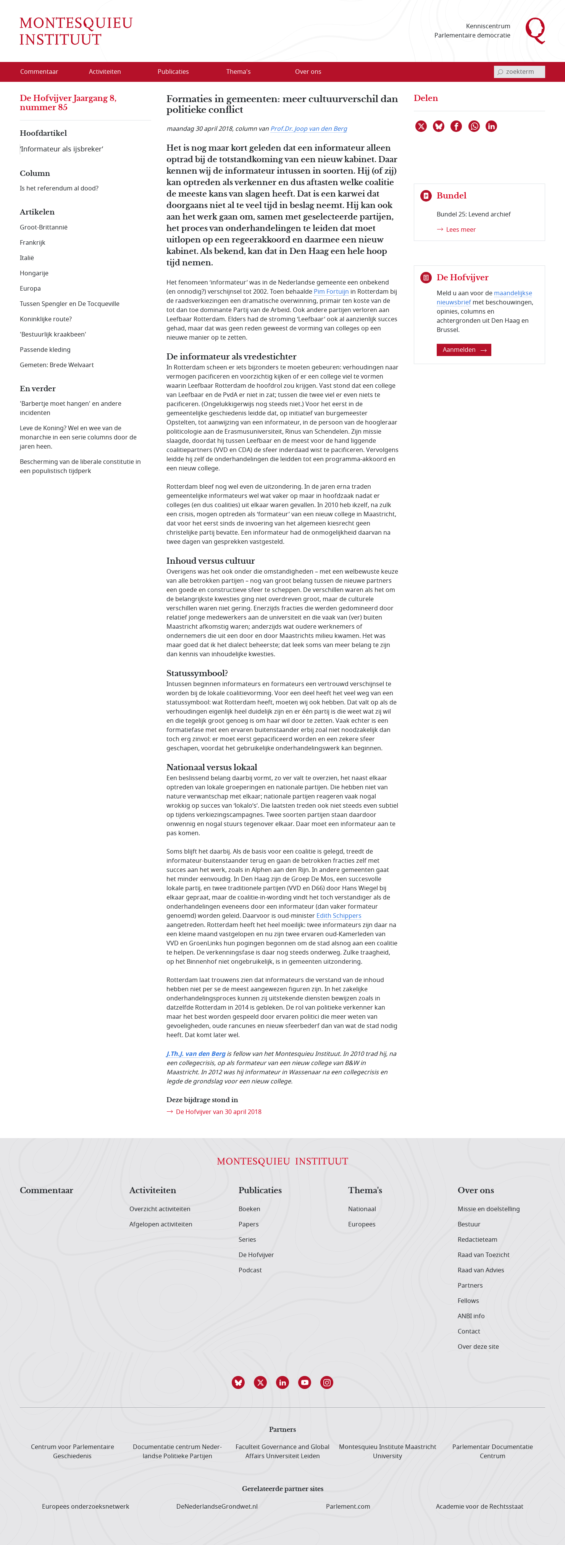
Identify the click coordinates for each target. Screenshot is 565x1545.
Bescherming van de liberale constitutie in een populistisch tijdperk (80, 466)
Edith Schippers (339, 915)
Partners (470, 1285)
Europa (30, 288)
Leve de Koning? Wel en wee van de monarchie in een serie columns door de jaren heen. (78, 437)
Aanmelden (465, 350)
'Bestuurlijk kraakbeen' (53, 334)
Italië (27, 258)
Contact (469, 1331)
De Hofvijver (256, 1255)
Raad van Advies (481, 1270)
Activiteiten (152, 1190)
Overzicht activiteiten (159, 1209)
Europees (362, 1224)
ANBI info (471, 1316)
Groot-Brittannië (44, 227)
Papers (249, 1224)
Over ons (476, 1190)
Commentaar (46, 1190)
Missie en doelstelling (489, 1209)
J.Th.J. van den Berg (195, 1053)
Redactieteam (477, 1239)
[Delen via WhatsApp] (474, 126)
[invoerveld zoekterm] (519, 72)
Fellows (468, 1301)
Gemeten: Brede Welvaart (57, 365)
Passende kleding (45, 350)
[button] (238, 1382)
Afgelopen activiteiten (160, 1224)
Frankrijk (32, 242)
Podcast (250, 1270)
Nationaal (362, 1209)
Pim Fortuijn (331, 291)
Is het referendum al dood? (59, 188)
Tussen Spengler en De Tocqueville (69, 304)
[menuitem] (44, 72)
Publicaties (260, 1190)
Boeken (249, 1209)
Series (247, 1239)
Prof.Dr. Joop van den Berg (308, 128)
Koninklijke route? (46, 319)
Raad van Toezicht (484, 1255)
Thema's (365, 1190)
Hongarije (34, 273)
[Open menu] (129, 72)
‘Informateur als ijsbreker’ (61, 149)
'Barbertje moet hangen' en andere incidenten (70, 408)
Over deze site (478, 1346)
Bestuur (469, 1224)
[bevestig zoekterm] (500, 72)
